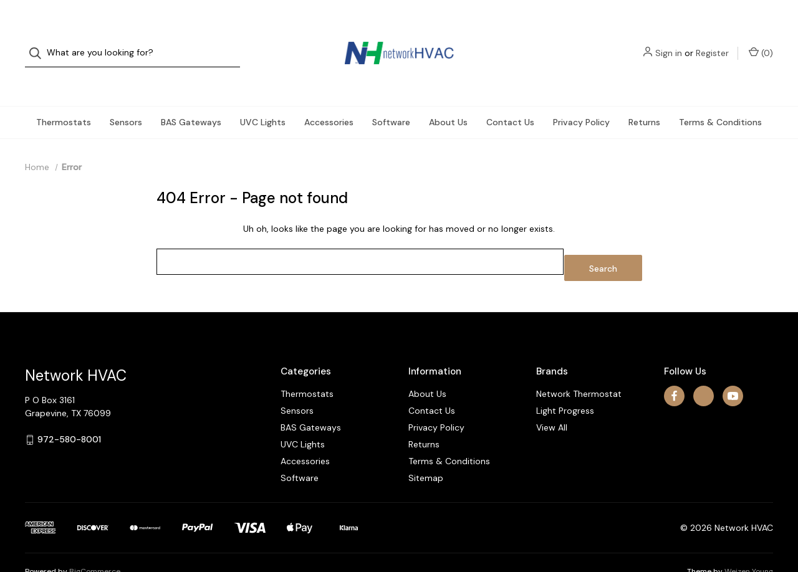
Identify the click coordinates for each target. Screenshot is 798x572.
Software (391, 97)
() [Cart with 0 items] (761, 40)
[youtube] (733, 365)
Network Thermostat (579, 362)
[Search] (39, 41)
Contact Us (510, 97)
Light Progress (565, 379)
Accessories (328, 97)
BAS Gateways (191, 97)
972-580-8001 (69, 408)
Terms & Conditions (720, 97)
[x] (703, 365)
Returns (644, 97)
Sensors (126, 97)
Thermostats (63, 97)
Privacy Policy (581, 97)
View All (551, 396)
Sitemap (425, 446)
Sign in (668, 40)
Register (712, 40)
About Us (448, 97)
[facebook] (674, 365)
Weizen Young (748, 540)
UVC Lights (263, 97)
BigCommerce (94, 540)
